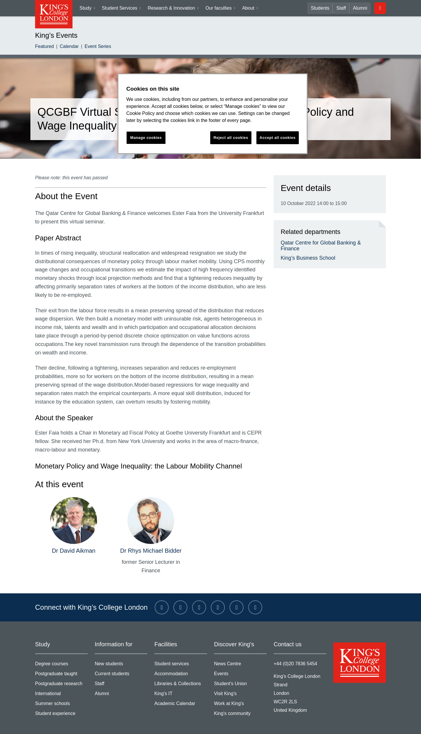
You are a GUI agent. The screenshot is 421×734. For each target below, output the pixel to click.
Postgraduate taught (61, 658)
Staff (342, 8)
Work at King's (240, 687)
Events (240, 658)
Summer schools (61, 687)
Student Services (123, 9)
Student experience (61, 697)
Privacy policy (92, 723)
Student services (180, 649)
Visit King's (240, 678)
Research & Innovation (174, 9)
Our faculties (220, 9)
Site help (177, 723)
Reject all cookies (231, 137)
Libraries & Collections (180, 668)
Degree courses (61, 649)
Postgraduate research (61, 668)
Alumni (360, 8)
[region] (213, 113)
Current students (121, 658)
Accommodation (180, 658)
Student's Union (240, 668)
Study (89, 9)
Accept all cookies (278, 137)
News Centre (240, 649)
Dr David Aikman (73, 535)
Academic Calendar (180, 687)
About (250, 9)
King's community (240, 697)
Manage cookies (238, 723)
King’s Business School (304, 252)
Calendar (67, 47)
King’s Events (54, 35)
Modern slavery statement (137, 723)
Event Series (94, 47)
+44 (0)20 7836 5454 (294, 647)
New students (121, 649)
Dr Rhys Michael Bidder (150, 535)
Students (322, 8)
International (61, 678)
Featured (44, 47)
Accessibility (204, 723)
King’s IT (180, 678)
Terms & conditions (53, 723)
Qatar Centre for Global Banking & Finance (326, 242)
